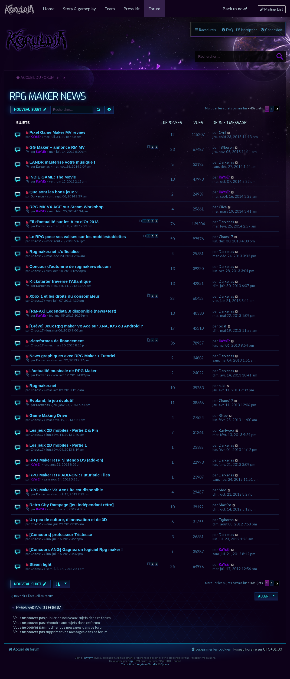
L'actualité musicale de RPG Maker (63, 370)
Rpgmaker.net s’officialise (55, 251)
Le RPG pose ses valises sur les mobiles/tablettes (78, 236)
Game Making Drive (48, 415)
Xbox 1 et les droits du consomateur (64, 296)
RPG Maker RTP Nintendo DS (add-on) (66, 460)
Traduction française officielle (139, 664)
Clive (223, 207)
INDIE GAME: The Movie (53, 177)
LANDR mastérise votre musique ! (62, 162)
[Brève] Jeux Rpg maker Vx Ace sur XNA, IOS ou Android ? (86, 326)
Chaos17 (37, 241)
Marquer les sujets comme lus (226, 108)
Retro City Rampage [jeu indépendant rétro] (72, 504)
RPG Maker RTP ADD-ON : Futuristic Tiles (70, 475)
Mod (222, 490)
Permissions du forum (38, 607)
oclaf (222, 326)
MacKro (225, 505)
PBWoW (88, 657)
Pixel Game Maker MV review (57, 132)
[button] (276, 108)
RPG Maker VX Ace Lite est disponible (66, 490)
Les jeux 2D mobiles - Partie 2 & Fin (64, 430)
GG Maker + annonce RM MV (57, 147)
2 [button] (271, 108)
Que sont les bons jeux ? (54, 192)
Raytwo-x (226, 430)
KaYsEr (36, 137)
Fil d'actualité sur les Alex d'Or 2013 (64, 221)
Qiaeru (165, 664)
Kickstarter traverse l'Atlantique (60, 281)
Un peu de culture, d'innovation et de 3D (68, 519)
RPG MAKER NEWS (47, 96)
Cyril (222, 132)
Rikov (223, 415)
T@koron (226, 147)
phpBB (132, 660)
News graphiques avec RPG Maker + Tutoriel (72, 355)
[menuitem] (19, 8)
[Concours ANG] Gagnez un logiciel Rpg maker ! (76, 549)
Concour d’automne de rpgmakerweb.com (70, 266)
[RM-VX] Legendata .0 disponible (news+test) (73, 311)
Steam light (40, 564)
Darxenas (43, 166)
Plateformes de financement (57, 341)
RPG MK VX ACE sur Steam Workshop (66, 206)
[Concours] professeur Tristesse (61, 534)
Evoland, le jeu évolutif (52, 400)
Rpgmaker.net (43, 385)
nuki (222, 386)
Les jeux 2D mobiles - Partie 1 (58, 445)
